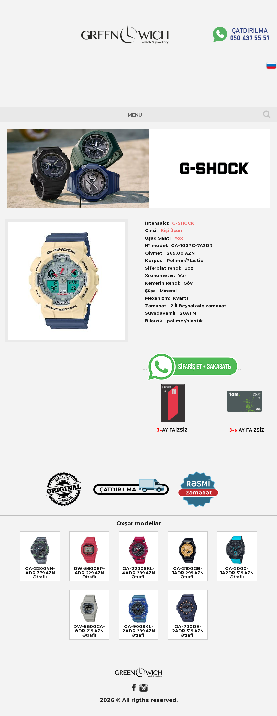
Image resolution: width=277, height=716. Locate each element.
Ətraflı (40, 576)
